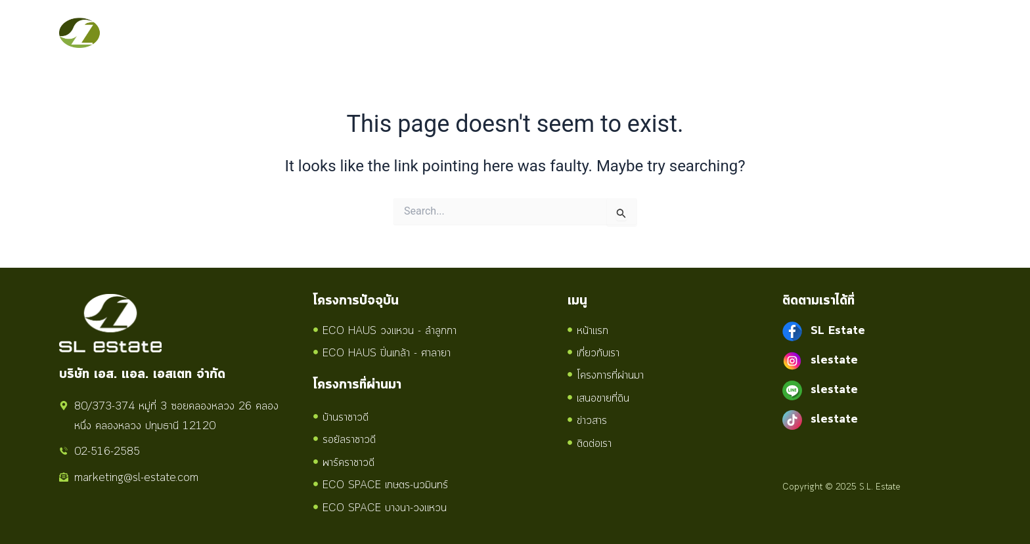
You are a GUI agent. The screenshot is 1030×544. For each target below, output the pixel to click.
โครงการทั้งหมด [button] (507, 33)
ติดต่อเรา (754, 32)
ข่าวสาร (689, 32)
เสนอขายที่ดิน (613, 32)
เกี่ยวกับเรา (407, 32)
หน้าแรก (336, 32)
